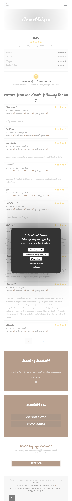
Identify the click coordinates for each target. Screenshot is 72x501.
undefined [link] (36, 267)
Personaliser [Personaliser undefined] (36, 258)
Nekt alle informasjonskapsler (36, 254)
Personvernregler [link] (36, 263)
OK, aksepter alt (36, 249)
